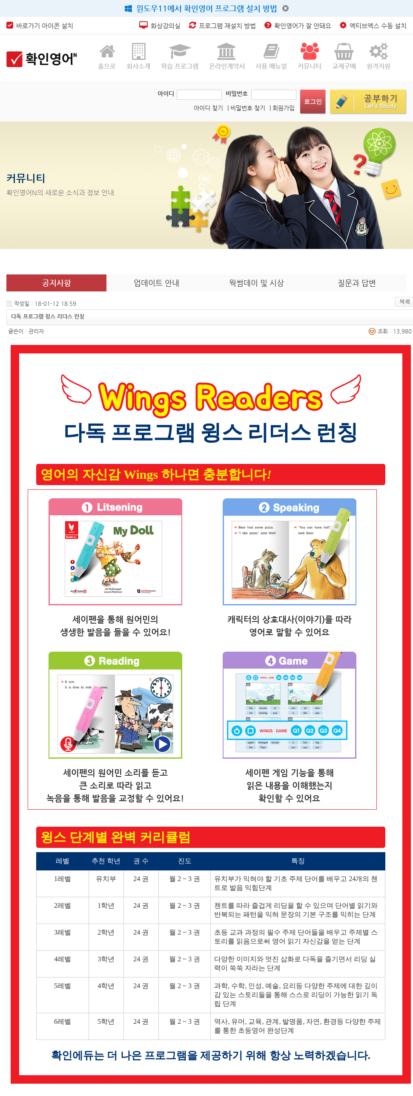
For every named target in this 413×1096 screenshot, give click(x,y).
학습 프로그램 (179, 56)
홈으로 (107, 56)
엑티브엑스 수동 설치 (373, 25)
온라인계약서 (227, 56)
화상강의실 (160, 25)
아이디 (166, 93)
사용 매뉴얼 (271, 56)
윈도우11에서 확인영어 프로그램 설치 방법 (201, 8)
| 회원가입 (282, 108)
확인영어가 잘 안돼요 (297, 25)
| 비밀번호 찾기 (246, 108)
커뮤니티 (309, 56)
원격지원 (378, 56)
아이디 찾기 (208, 108)
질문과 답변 (357, 282)
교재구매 (344, 56)
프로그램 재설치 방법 (222, 25)
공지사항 (56, 282)
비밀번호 (237, 93)
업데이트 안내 (156, 282)
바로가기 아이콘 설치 (39, 25)
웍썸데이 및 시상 (256, 282)
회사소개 (138, 56)
